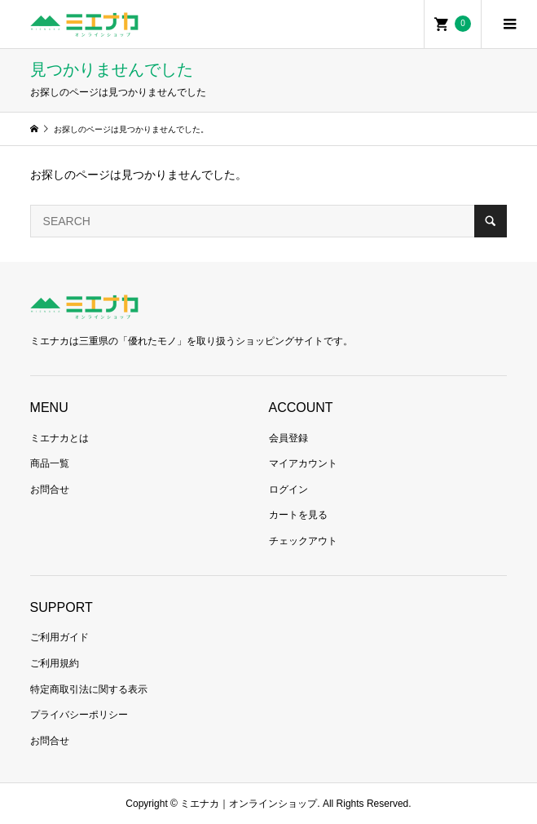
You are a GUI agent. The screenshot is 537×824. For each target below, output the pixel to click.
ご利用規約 (54, 663)
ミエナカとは (59, 438)
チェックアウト (303, 541)
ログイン (288, 489)
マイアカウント (303, 463)
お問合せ (49, 489)
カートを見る (298, 515)
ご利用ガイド (59, 637)
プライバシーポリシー (79, 714)
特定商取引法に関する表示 (88, 689)
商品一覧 (49, 463)
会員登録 (288, 438)
